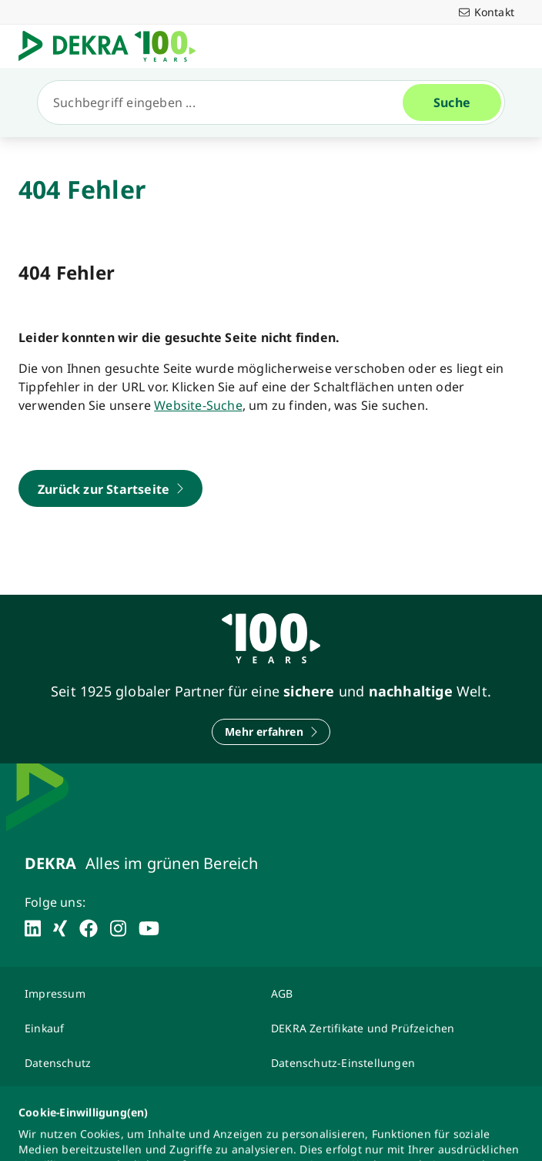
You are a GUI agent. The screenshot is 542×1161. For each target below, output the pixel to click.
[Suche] (226, 102)
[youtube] (149, 928)
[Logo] (113, 46)
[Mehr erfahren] (271, 732)
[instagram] (118, 928)
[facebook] (88, 928)
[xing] (60, 928)
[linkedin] (33, 928)
